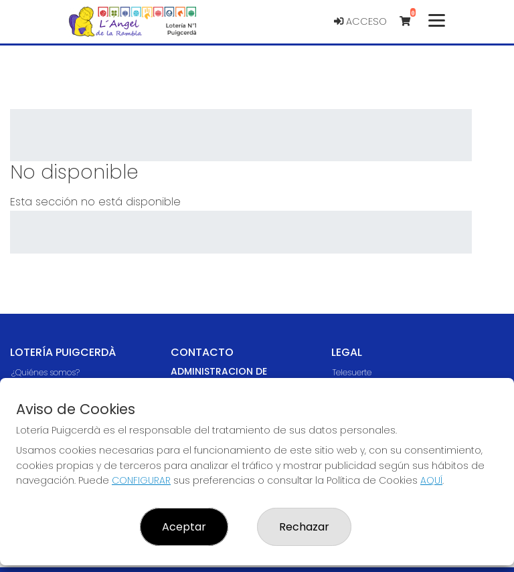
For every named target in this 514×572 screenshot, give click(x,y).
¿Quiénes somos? (45, 372)
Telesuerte (352, 372)
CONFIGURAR (141, 480)
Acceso (360, 21)
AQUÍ (431, 480)
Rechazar (304, 527)
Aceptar (184, 527)
